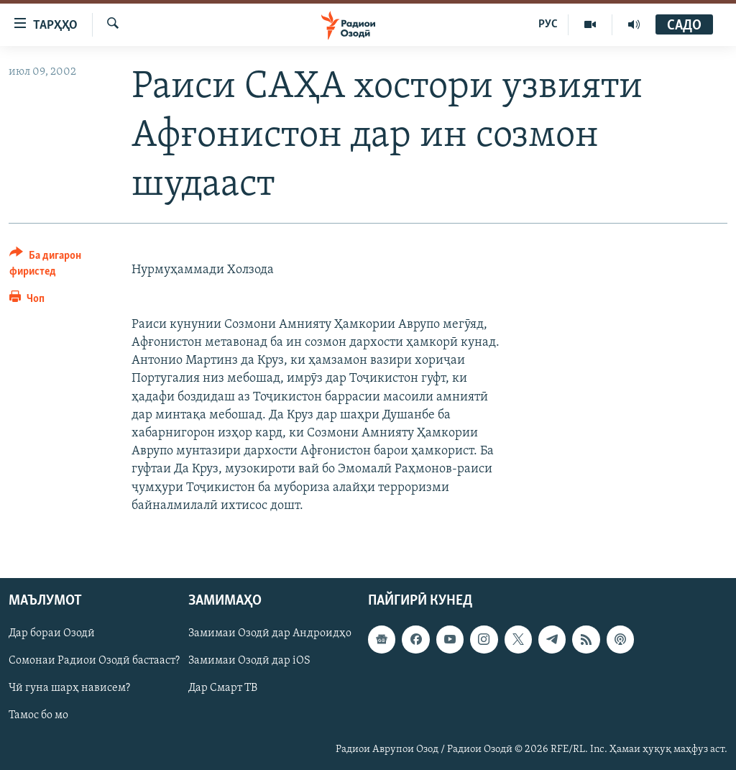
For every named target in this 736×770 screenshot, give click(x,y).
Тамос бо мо (38, 715)
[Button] (61, 265)
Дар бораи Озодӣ (52, 633)
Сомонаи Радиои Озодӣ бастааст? (94, 660)
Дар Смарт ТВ (222, 688)
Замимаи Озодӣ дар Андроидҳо (269, 633)
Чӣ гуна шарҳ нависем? (69, 688)
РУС (548, 24)
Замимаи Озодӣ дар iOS (249, 660)
